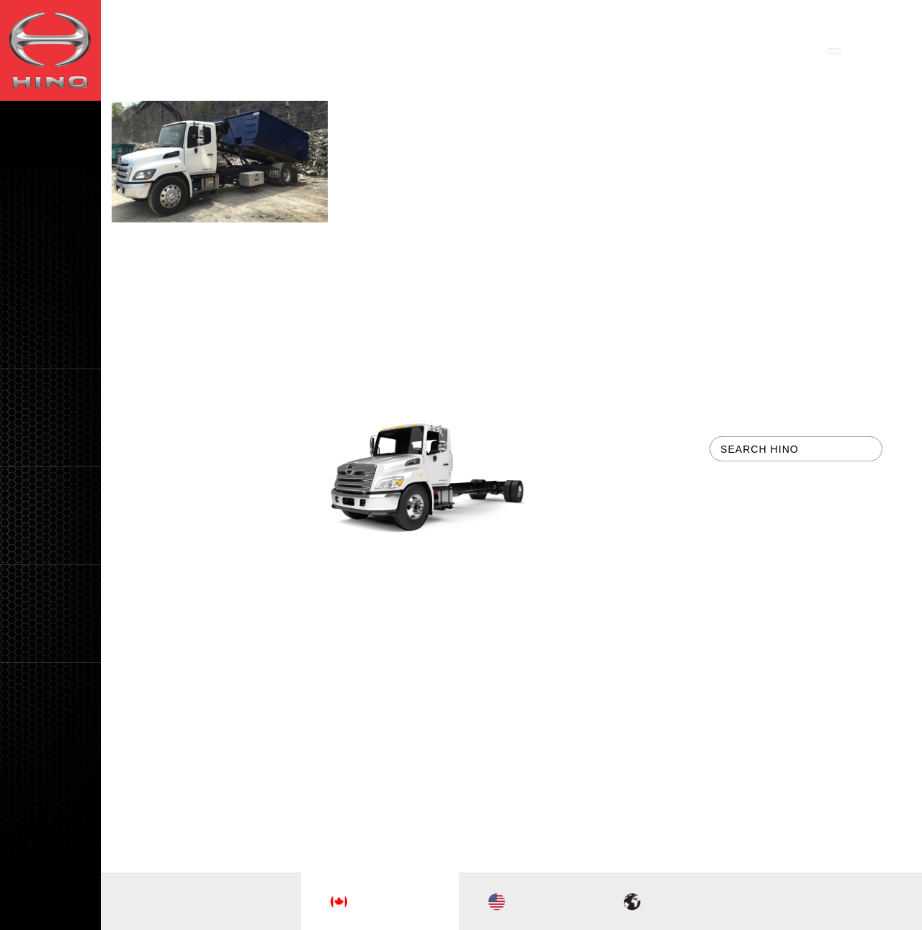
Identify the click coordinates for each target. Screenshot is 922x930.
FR (49, 915)
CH (71, 915)
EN (29, 915)
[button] (50, 417)
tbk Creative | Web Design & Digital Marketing (511, 763)
